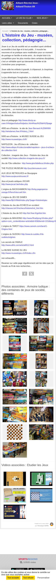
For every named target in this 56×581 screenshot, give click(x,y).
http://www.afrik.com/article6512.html (17, 245)
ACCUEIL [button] (6, 18)
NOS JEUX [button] (42, 18)
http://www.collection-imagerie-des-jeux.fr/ (26, 158)
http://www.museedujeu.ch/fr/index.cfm (18, 253)
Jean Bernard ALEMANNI (39, 128)
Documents (23, 23)
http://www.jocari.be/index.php (14, 184)
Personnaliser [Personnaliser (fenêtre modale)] (43, 578)
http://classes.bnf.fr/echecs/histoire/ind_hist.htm (22, 208)
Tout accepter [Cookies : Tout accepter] (13, 578)
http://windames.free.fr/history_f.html (17, 131)
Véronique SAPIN (43, 525)
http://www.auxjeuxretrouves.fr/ (15, 176)
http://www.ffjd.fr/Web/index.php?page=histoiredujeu (24, 200)
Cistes (34, 23)
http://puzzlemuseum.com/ (35, 168)
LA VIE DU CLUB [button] (23, 18)
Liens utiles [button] (7, 23)
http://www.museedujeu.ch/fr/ (14, 139)
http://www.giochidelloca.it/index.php (38, 163)
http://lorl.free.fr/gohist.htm (34, 213)
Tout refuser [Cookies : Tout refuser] (28, 578)
